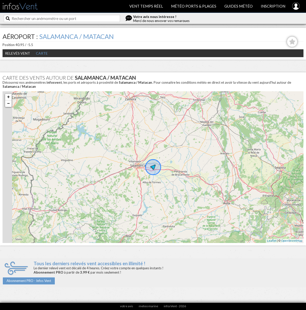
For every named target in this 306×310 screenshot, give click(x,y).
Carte (42, 53)
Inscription (273, 6)
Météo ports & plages (193, 6)
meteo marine (148, 306)
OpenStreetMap (291, 240)
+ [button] (8, 97)
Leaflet (271, 240)
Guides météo (238, 6)
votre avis (126, 306)
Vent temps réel (146, 6)
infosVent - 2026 (175, 306)
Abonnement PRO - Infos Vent (29, 281)
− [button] (8, 104)
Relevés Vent (17, 53)
